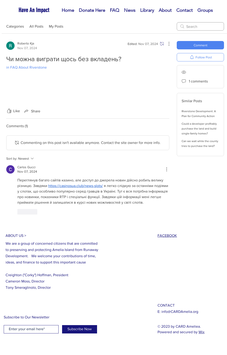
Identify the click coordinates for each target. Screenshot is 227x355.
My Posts (56, 26)
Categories (15, 26)
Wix (202, 332)
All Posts (36, 26)
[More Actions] (166, 44)
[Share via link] (32, 111)
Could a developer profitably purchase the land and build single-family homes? (199, 128)
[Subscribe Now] (79, 329)
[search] (200, 26)
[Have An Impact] (40, 10)
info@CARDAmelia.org (179, 312)
